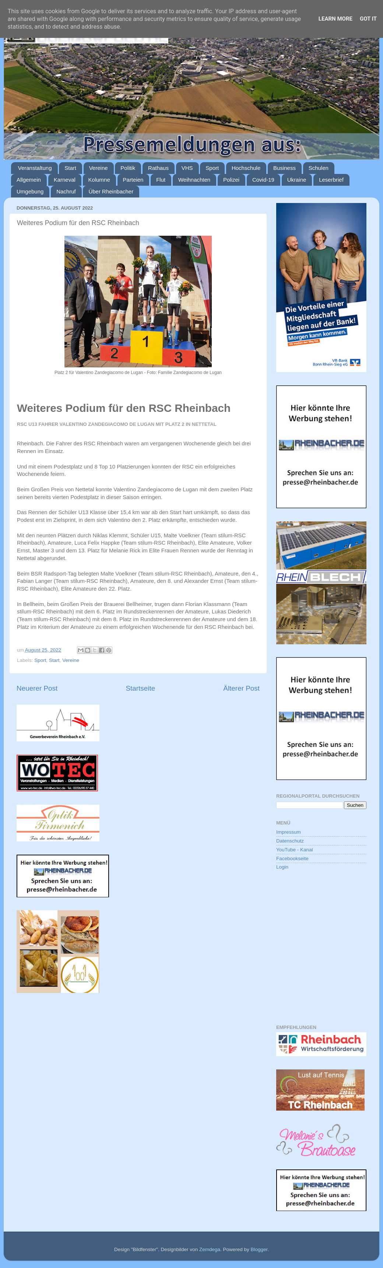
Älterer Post (241, 688)
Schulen (318, 168)
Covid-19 (263, 180)
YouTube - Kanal (294, 849)
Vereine (98, 168)
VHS (187, 168)
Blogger (258, 1249)
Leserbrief (331, 180)
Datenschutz (290, 841)
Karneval (64, 180)
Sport (212, 168)
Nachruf (66, 191)
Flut (160, 180)
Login (282, 867)
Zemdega (209, 1249)
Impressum (288, 832)
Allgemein (29, 180)
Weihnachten (194, 180)
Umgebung (30, 191)
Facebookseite (292, 858)
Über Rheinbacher (110, 191)
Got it (368, 18)
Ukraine (296, 180)
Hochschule (246, 168)
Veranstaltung (35, 168)
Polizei (231, 180)
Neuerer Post (37, 688)
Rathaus (158, 168)
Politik (127, 168)
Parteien (133, 180)
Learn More (335, 18)
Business (284, 168)
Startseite (140, 688)
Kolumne (99, 180)
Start (70, 168)
